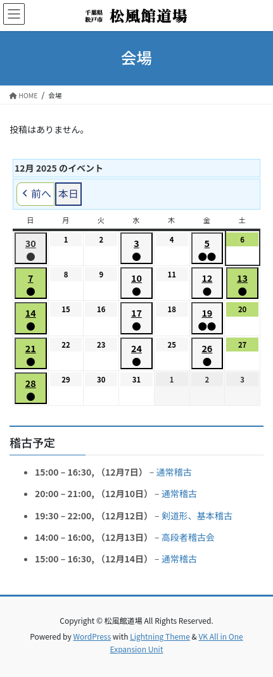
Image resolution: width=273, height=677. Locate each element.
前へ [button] (35, 194)
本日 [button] (68, 193)
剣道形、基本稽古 (197, 515)
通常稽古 (173, 471)
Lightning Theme (160, 636)
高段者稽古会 (188, 536)
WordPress (92, 636)
